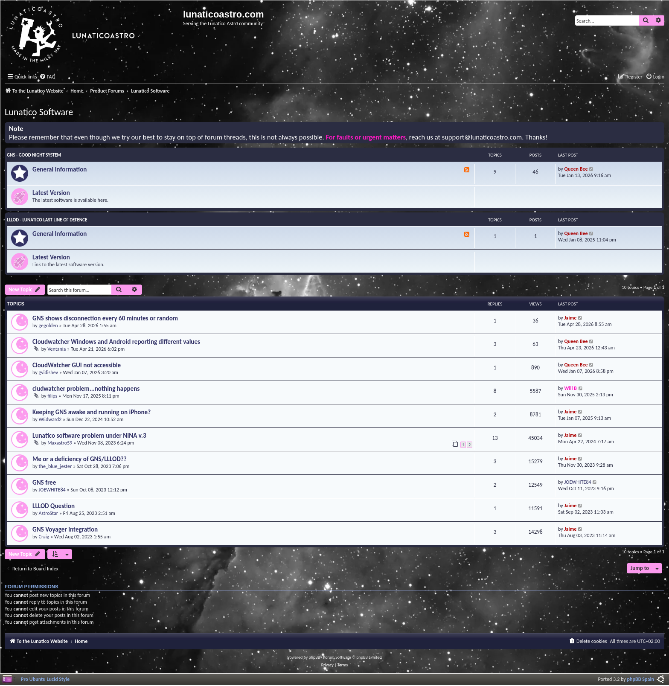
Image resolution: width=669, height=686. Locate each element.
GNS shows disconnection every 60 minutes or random (105, 318)
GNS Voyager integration (65, 529)
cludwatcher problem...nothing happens (86, 388)
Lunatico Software (39, 112)
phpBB (314, 657)
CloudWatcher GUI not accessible (76, 365)
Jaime (570, 317)
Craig (44, 536)
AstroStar (48, 513)
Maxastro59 (59, 442)
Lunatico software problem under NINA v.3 (89, 435)
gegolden (48, 325)
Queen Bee (576, 169)
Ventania (56, 349)
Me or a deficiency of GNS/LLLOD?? (79, 459)
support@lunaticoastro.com (482, 137)
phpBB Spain (640, 679)
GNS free (44, 482)
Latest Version (51, 193)
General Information (59, 169)
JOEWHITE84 (52, 489)
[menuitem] (47, 77)
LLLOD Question (53, 506)
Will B (570, 388)
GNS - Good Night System (34, 155)
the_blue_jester (55, 466)
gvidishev (48, 372)
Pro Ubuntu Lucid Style (45, 679)
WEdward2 (50, 419)
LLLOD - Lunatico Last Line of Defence (47, 220)
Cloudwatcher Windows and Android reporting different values (116, 342)
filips (52, 395)
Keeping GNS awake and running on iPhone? (91, 412)
